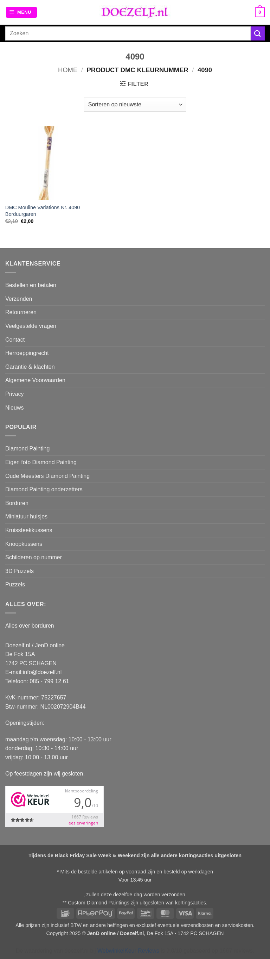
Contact (15, 340)
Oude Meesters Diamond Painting (47, 476)
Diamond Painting (27, 449)
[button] (21, 12)
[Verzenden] (258, 33)
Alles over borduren (29, 626)
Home (67, 70)
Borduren (16, 503)
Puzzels (15, 584)
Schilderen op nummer (33, 557)
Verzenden (18, 299)
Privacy (14, 394)
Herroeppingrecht (27, 353)
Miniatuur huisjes (26, 516)
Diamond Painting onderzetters (44, 489)
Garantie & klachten (30, 367)
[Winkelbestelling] (135, 105)
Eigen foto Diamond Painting (41, 462)
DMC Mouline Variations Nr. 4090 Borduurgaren (42, 211)
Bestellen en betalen (30, 285)
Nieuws (14, 408)
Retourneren (21, 312)
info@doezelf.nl (42, 672)
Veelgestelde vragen (30, 326)
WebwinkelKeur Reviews (128, 951)
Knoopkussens (23, 544)
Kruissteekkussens (28, 530)
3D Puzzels (19, 571)
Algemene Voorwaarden (35, 380)
